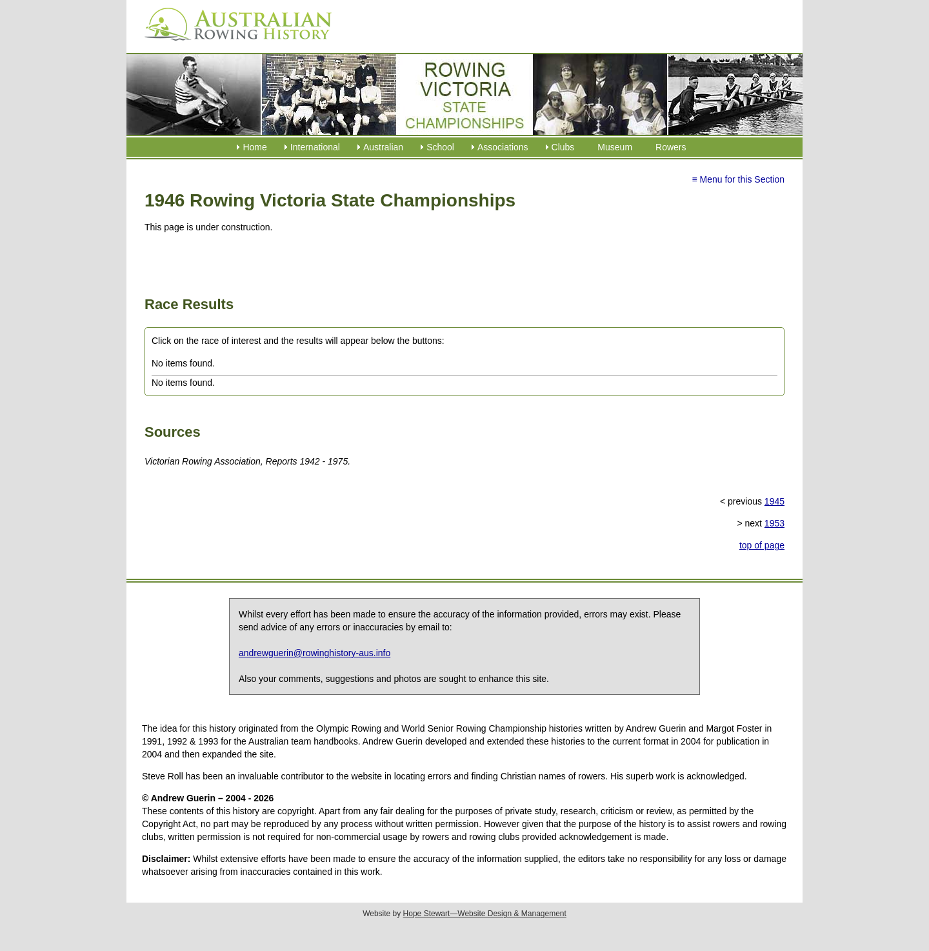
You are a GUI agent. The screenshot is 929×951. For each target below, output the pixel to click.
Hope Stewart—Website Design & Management (484, 913)
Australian (383, 147)
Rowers (670, 147)
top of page (761, 545)
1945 (774, 501)
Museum (614, 147)
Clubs (563, 147)
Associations (502, 147)
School (440, 147)
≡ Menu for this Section (738, 179)
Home (254, 147)
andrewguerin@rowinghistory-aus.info (314, 653)
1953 (774, 523)
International (315, 147)
